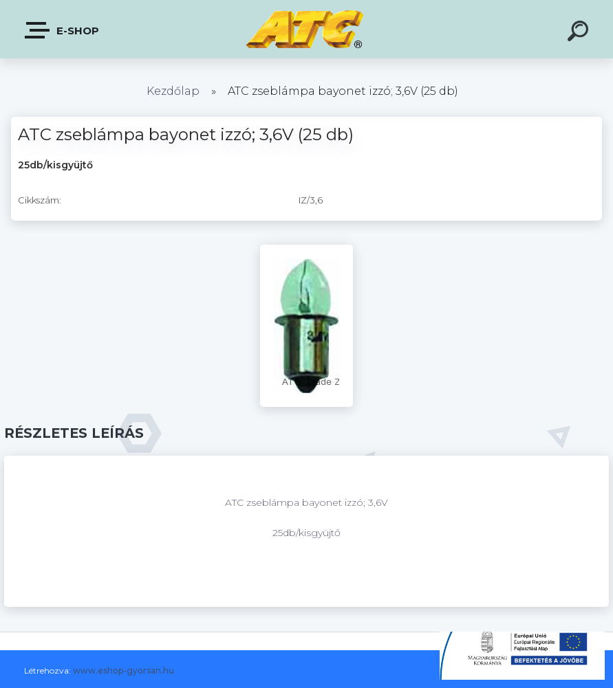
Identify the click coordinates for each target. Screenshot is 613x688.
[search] (580, 33)
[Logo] (306, 29)
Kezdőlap (173, 91)
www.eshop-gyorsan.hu (123, 670)
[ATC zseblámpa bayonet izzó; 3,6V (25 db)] (306, 249)
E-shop (62, 30)
